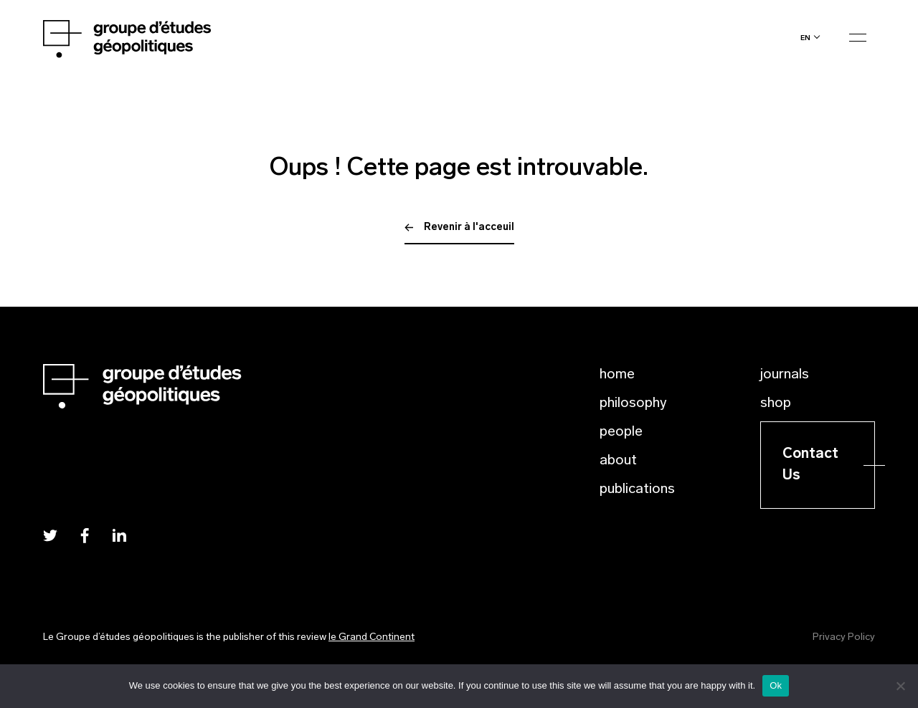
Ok (776, 685)
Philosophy (633, 403)
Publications (637, 489)
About (618, 461)
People (621, 432)
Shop (775, 403)
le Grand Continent (371, 637)
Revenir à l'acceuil (459, 227)
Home (617, 375)
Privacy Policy (844, 637)
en (805, 37)
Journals (784, 375)
